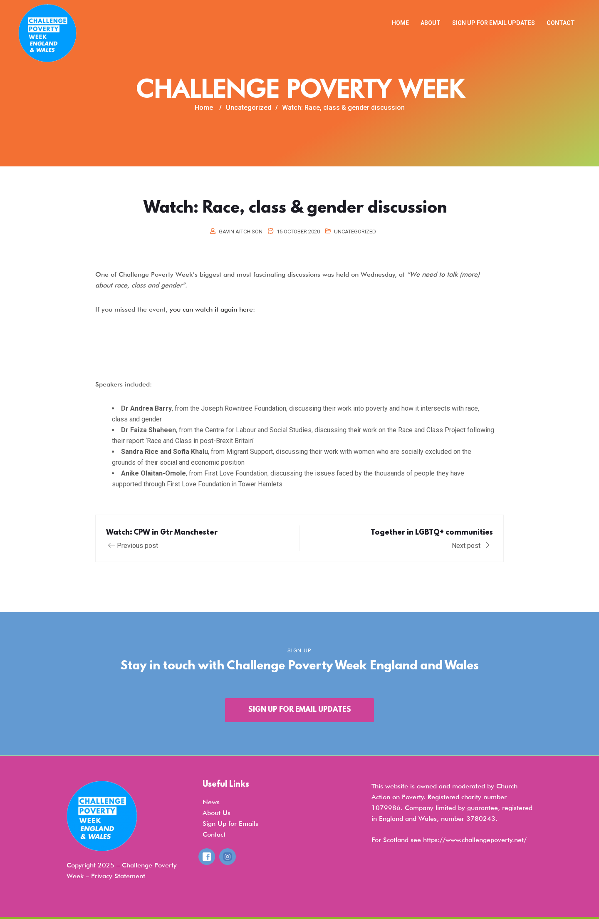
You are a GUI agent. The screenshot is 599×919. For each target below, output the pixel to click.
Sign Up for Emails (230, 823)
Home (400, 23)
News (211, 802)
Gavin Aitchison (240, 231)
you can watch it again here (211, 309)
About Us (216, 813)
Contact (561, 23)
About (431, 23)
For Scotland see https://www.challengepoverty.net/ (449, 840)
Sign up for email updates (493, 23)
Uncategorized (355, 231)
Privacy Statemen (117, 876)
